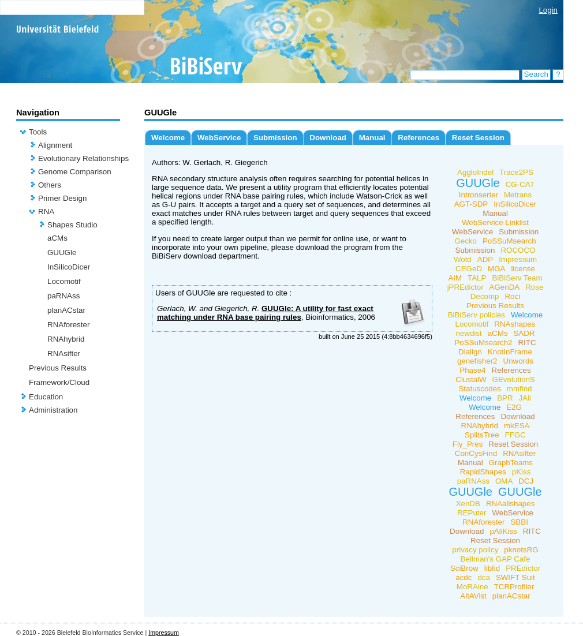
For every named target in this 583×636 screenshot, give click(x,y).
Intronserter (478, 194)
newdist (468, 333)
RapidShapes (483, 471)
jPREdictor (465, 287)
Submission (275, 137)
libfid (492, 568)
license (523, 268)
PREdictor (523, 568)
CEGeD (468, 268)
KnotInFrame (510, 351)
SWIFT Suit (515, 577)
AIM (455, 278)
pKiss (521, 471)
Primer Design (62, 198)
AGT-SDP (471, 204)
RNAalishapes (510, 503)
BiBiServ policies (476, 314)
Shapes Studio (72, 224)
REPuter (471, 512)
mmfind (519, 388)
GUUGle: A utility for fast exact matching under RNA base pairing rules (265, 312)
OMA (504, 481)
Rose (534, 287)
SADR (524, 333)
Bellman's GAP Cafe (495, 559)
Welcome (168, 137)
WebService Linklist (495, 222)
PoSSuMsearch (509, 241)
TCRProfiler (514, 586)
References (418, 137)
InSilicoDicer (68, 267)
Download (327, 137)
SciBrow (464, 568)
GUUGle (61, 252)
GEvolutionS (513, 379)
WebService (219, 137)
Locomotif (64, 281)
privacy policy (475, 549)
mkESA (516, 425)
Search (536, 74)
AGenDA (504, 287)
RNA (46, 211)
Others (49, 185)
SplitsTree (482, 435)
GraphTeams (511, 462)
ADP (485, 259)
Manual (372, 137)
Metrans (518, 194)
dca (483, 577)
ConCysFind (476, 453)
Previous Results (58, 368)
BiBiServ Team (517, 278)
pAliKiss (503, 531)
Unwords (518, 361)
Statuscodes (479, 388)
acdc (463, 577)
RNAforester (68, 324)
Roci (512, 296)
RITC (527, 342)
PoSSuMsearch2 (483, 342)
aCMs (57, 238)
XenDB (468, 503)
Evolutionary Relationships (83, 158)
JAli (525, 398)
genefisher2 (477, 361)
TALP (477, 278)
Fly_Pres (468, 444)
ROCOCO (517, 250)
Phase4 (472, 370)
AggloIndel (475, 172)
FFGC (515, 435)
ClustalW (470, 379)
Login (548, 10)
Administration (53, 410)
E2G (514, 407)
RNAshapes (514, 324)
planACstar (66, 310)
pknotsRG (521, 549)
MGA (496, 268)
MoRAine (472, 586)
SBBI (519, 522)
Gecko (465, 241)
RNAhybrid (65, 339)
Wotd (463, 259)
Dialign (470, 351)
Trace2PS (516, 172)
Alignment (55, 145)
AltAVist (473, 596)
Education (46, 396)
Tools (38, 132)
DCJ (525, 481)
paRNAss (63, 295)
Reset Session (478, 137)
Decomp (484, 296)
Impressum (518, 259)
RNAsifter (63, 353)
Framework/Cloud (59, 382)
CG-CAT (520, 184)
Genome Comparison (74, 171)
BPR (505, 398)
